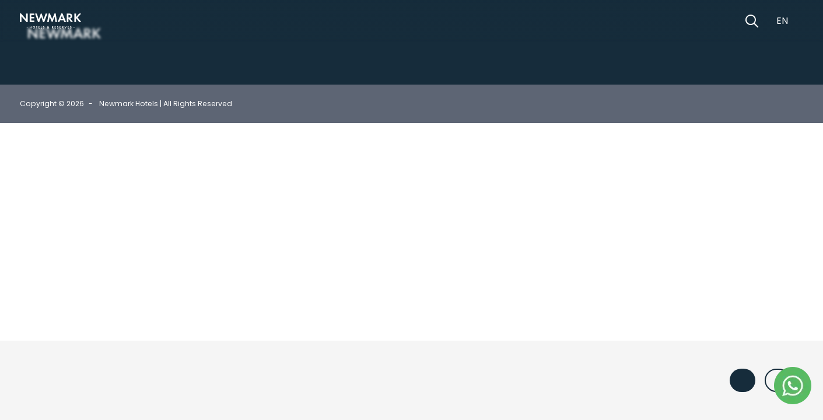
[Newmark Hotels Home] (51, 21)
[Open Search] (752, 21)
